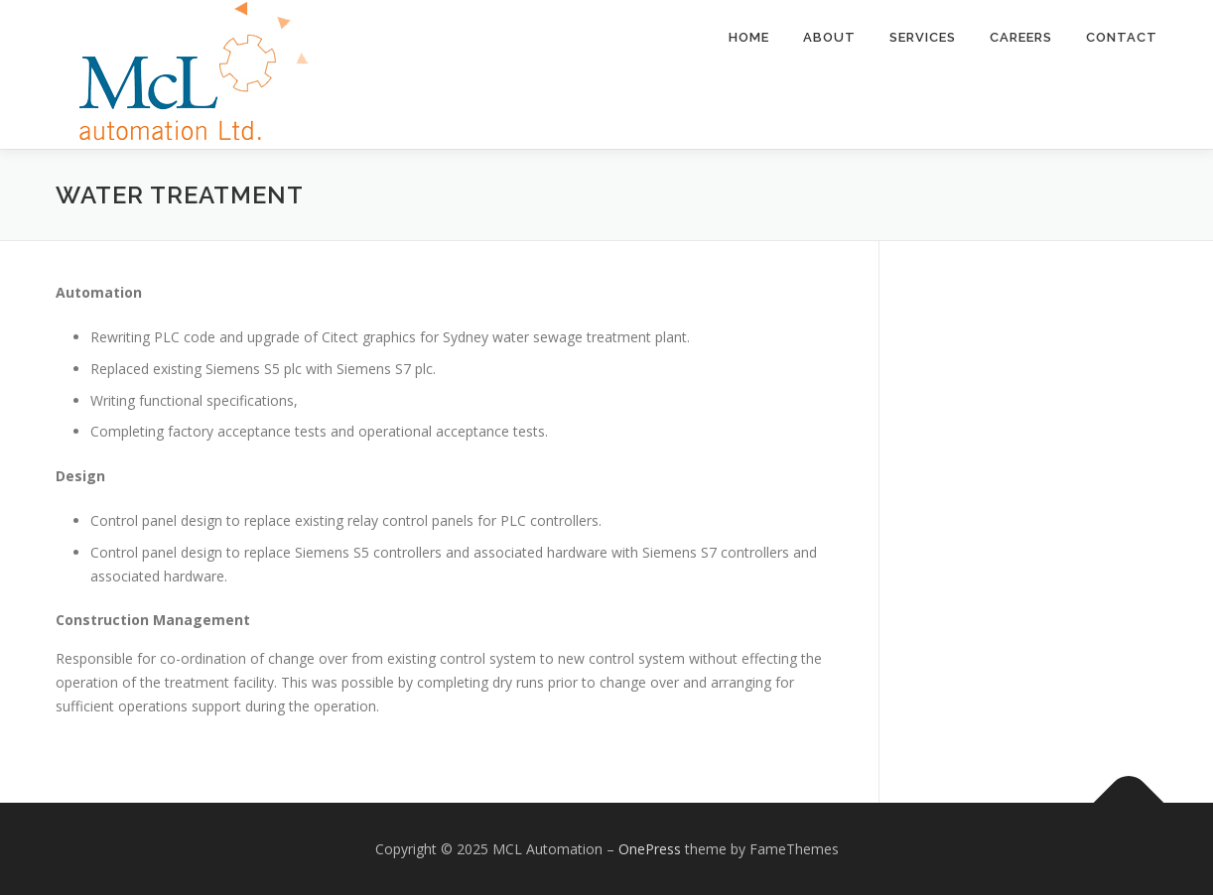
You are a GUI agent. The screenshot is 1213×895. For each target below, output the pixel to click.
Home (749, 37)
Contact (1121, 37)
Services (922, 37)
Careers (1021, 37)
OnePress (649, 848)
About (829, 37)
